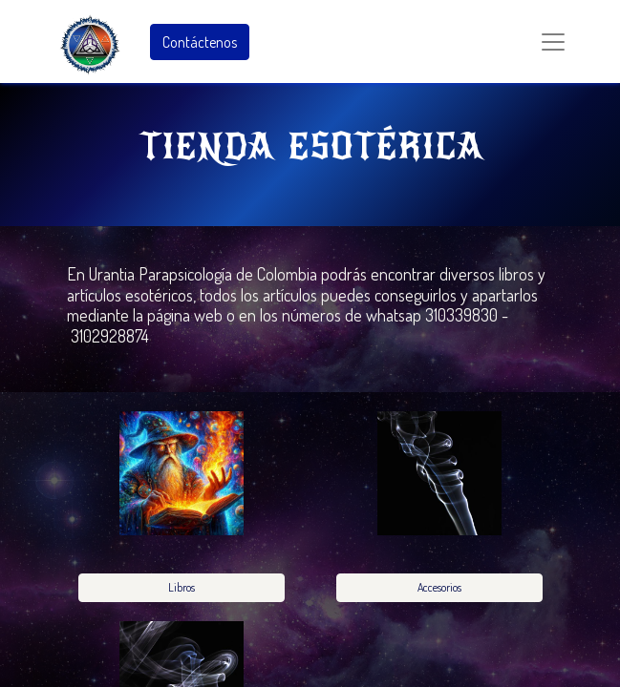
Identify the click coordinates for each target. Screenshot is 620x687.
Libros (181, 587)
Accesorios (439, 587)
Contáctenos (199, 42)
